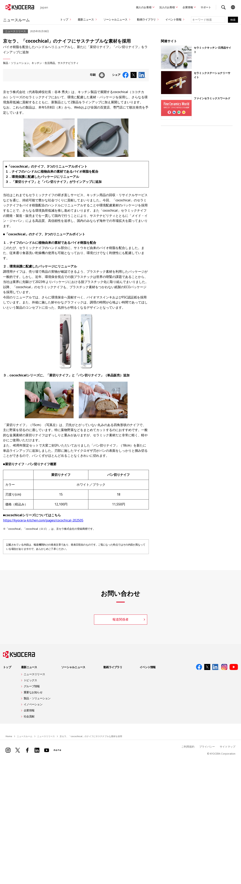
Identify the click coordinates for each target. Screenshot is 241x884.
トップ (64, 19)
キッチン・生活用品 (43, 63)
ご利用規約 (185, 746)
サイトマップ (227, 746)
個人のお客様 (144, 7)
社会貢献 (29, 716)
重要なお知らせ (33, 692)
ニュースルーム (19, 19)
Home (9, 736)
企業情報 (188, 7)
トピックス (30, 680)
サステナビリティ (68, 63)
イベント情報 (173, 19)
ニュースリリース (34, 674)
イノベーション (33, 704)
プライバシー (205, 746)
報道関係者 (120, 619)
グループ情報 (32, 686)
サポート (206, 7)
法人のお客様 (167, 7)
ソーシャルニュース (115, 19)
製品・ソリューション (16, 63)
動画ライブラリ (146, 19)
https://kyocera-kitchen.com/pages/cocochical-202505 (43, 520)
